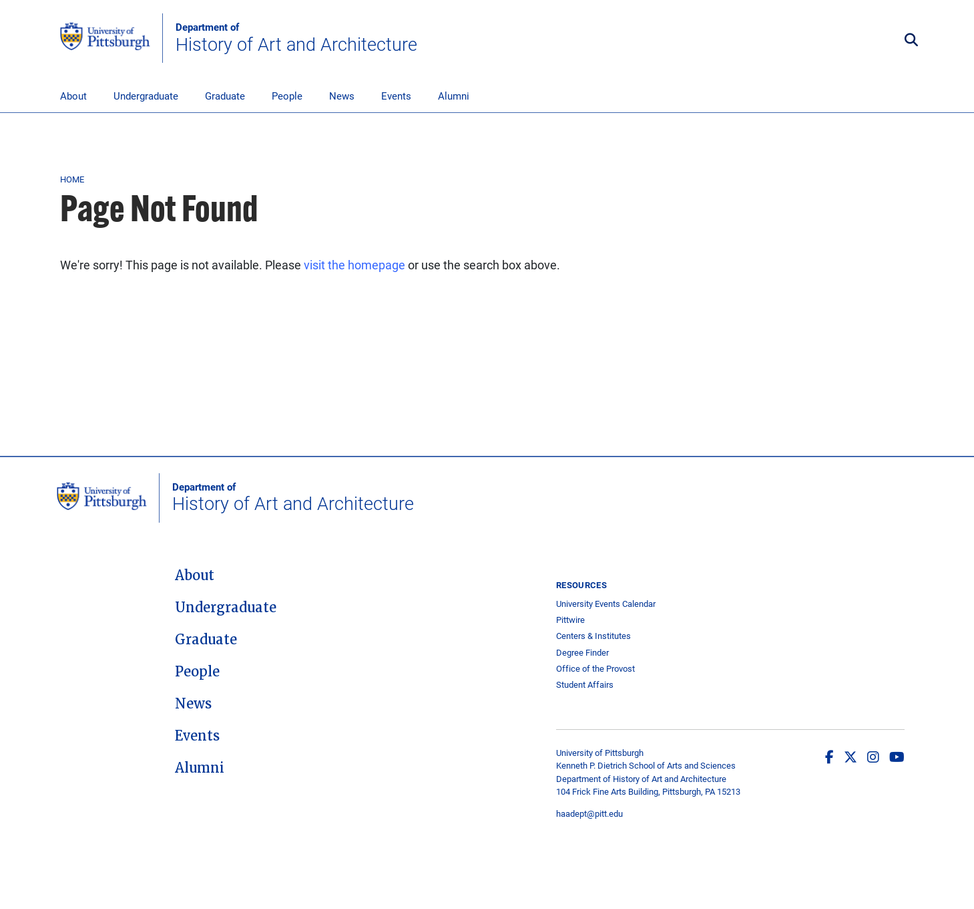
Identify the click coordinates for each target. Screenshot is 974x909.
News (341, 95)
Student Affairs (585, 684)
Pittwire (570, 620)
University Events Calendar (606, 604)
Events (396, 95)
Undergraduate (145, 95)
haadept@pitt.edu (589, 813)
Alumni (453, 95)
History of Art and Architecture (296, 38)
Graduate (225, 95)
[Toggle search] (911, 40)
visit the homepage (354, 265)
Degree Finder (582, 652)
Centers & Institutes (593, 636)
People (287, 95)
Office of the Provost (595, 668)
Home (72, 179)
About (73, 95)
